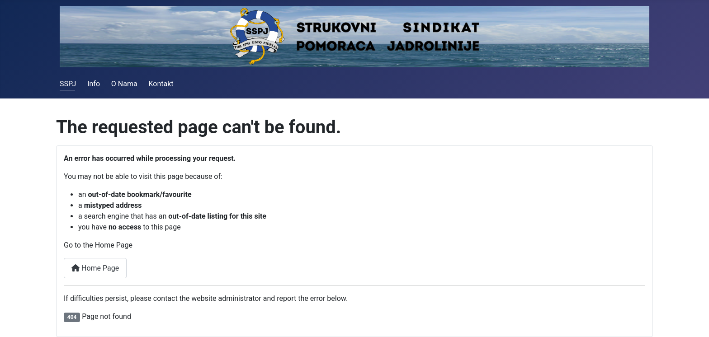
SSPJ (68, 84)
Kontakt (160, 84)
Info (93, 84)
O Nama (124, 84)
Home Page (95, 268)
